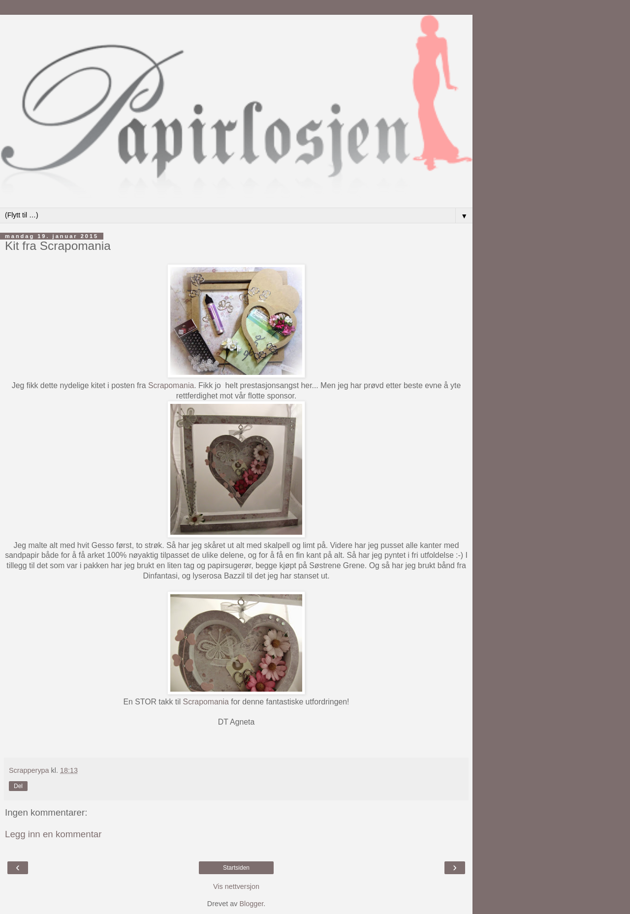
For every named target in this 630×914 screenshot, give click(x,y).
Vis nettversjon (236, 886)
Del (18, 786)
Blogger (251, 904)
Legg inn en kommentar (53, 834)
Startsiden (236, 867)
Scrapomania (171, 385)
